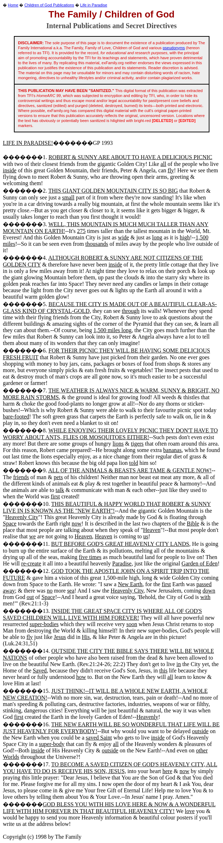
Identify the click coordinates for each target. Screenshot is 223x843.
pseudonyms (174, 48)
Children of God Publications (49, 5)
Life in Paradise (93, 5)
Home (13, 5)
